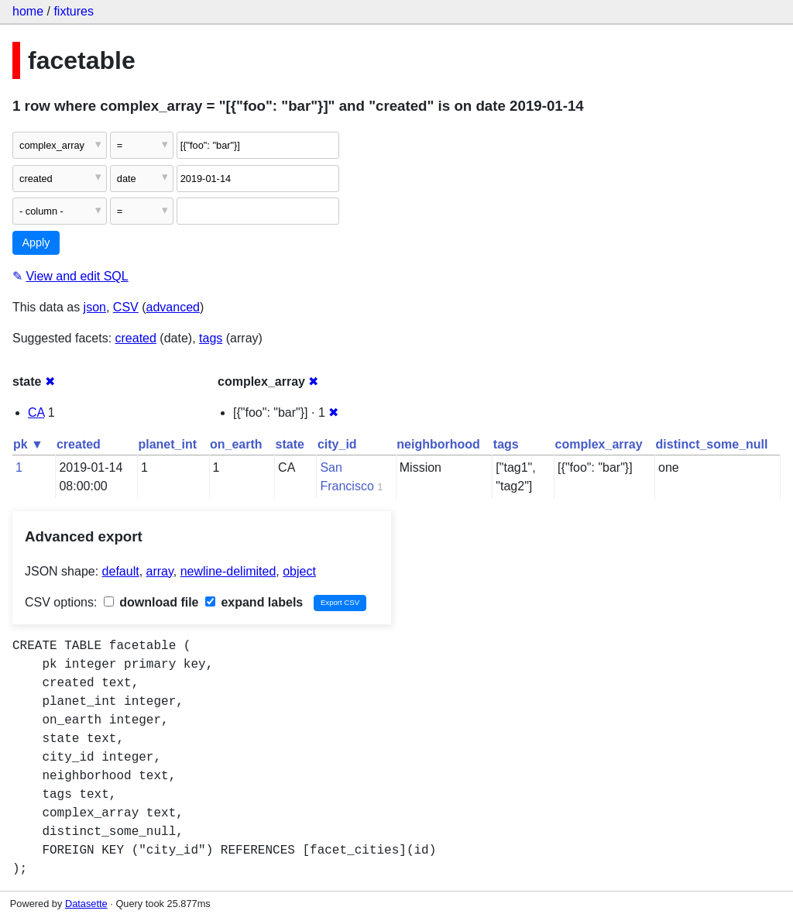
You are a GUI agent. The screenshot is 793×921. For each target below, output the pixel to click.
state (290, 444)
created (135, 338)
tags (210, 338)
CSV (126, 307)
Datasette (86, 903)
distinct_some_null (712, 444)
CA (36, 412)
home (27, 11)
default (120, 571)
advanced (173, 307)
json (95, 307)
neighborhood (438, 444)
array (159, 571)
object (299, 571)
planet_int (167, 444)
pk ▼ (28, 444)
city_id (337, 444)
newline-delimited (228, 571)
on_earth (236, 444)
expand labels (254, 602)
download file (151, 602)
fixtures (73, 11)
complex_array (599, 444)
